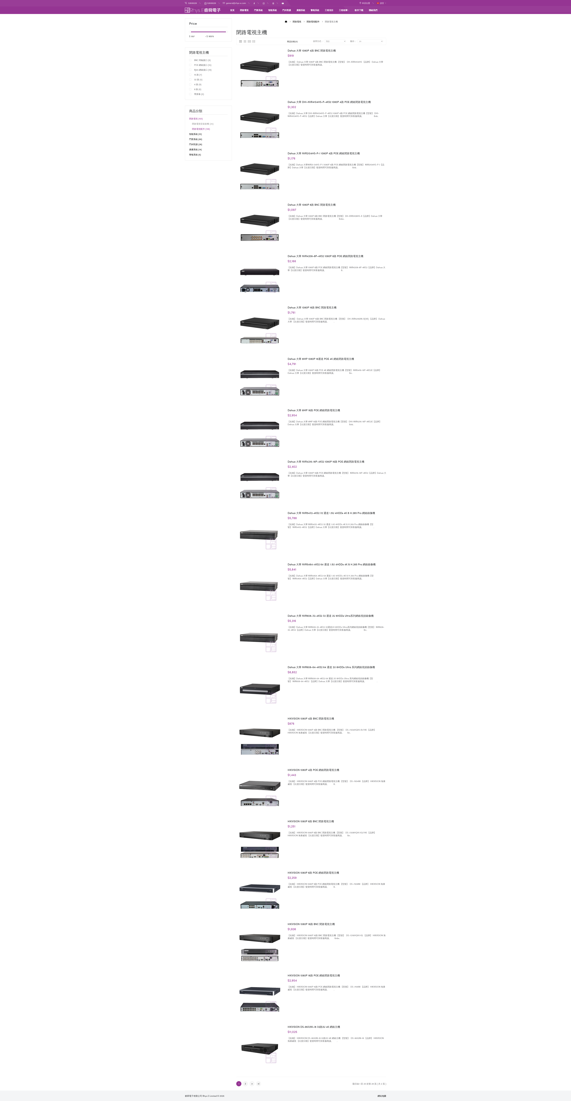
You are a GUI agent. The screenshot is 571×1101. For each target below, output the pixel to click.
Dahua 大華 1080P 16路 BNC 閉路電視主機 (312, 307)
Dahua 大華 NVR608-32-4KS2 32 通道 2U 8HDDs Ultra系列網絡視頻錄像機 (331, 615)
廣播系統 (195, 149)
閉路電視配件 (201, 128)
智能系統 (195, 134)
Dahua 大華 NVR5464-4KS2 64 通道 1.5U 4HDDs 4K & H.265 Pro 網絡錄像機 (332, 564)
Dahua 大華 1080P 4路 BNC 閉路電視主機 (312, 50)
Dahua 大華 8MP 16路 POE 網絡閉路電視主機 (314, 410)
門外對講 (195, 144)
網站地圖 (382, 1095)
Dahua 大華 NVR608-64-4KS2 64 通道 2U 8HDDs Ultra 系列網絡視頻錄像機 (331, 667)
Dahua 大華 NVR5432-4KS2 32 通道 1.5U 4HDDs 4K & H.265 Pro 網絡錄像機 (331, 513)
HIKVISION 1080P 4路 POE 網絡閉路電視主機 (313, 769)
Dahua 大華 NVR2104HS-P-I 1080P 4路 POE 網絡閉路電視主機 (324, 153)
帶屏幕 (199, 94)
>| (258, 1083)
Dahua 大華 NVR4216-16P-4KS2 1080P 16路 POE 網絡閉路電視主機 (326, 461)
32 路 (198, 79)
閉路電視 (196, 118)
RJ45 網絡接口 (202, 69)
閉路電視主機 (199, 53)
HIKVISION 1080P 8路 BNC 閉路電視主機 (311, 821)
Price (193, 24)
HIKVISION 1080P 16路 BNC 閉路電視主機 (311, 924)
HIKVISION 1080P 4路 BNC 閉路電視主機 (311, 718)
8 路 (197, 89)
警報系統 (195, 154)
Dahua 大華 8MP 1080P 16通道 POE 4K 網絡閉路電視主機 (321, 358)
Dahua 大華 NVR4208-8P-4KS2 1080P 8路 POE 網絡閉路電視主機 (325, 256)
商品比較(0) (292, 41)
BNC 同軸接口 (202, 60)
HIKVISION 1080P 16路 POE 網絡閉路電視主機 (314, 975)
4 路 (197, 84)
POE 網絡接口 (202, 65)
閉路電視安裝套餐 (202, 123)
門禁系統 (195, 139)
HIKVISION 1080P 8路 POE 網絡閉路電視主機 (313, 872)
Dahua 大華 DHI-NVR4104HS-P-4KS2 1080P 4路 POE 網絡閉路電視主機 (329, 101)
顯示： (353, 41)
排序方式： (318, 41)
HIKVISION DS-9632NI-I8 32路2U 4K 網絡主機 (314, 1026)
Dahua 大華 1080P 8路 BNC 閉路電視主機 (312, 204)
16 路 (198, 74)
